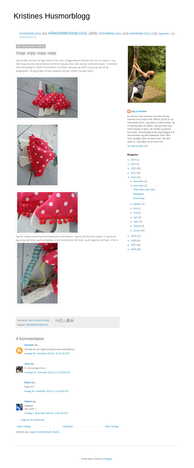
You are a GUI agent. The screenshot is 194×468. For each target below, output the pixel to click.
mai (136, 212)
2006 (134, 249)
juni (136, 208)
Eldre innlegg (111, 426)
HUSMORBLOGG (30, 33)
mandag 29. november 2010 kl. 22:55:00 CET (47, 372)
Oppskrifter (164, 33)
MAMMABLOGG (140, 33)
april (136, 217)
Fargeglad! (138, 194)
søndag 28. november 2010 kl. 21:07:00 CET (47, 353)
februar (137, 226)
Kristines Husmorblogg (52, 16)
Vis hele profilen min (137, 146)
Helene (28, 401)
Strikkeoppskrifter (26, 37)
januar (137, 230)
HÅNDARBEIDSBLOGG (67, 33)
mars (136, 221)
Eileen (27, 382)
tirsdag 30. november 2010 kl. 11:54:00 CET (46, 391)
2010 (134, 177)
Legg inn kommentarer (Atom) (44, 432)
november (139, 185)
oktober (138, 204)
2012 (134, 168)
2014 (134, 159)
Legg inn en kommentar (33, 420)
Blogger (108, 459)
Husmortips (139, 198)
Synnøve (29, 345)
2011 (134, 173)
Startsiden (68, 426)
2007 (134, 245)
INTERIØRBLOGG (110, 33)
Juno (27, 363)
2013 (134, 164)
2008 (134, 240)
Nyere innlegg (24, 426)
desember (139, 181)
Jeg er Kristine (139, 111)
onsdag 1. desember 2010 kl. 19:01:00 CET (46, 413)
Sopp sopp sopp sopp (144, 189)
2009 (134, 236)
